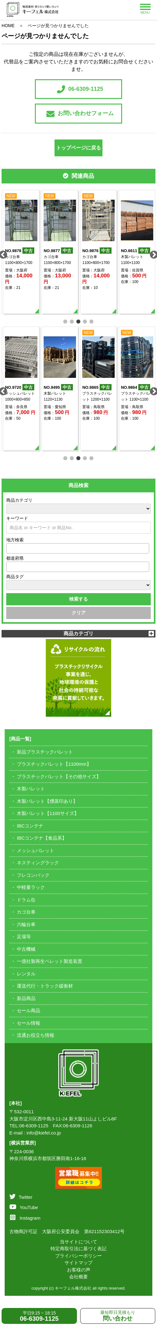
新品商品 (26, 998)
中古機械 (26, 949)
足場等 (24, 936)
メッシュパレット (35, 850)
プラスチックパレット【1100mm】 (54, 764)
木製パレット (31, 788)
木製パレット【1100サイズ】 (47, 813)
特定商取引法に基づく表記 (78, 1248)
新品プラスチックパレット (45, 751)
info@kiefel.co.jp (43, 1132)
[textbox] (10, 548)
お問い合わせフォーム (80, 114)
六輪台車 (26, 924)
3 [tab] (78, 321)
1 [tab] (65, 321)
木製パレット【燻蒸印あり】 (47, 801)
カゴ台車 (26, 912)
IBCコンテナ (30, 825)
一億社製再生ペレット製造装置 (49, 961)
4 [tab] (85, 321)
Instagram (25, 1218)
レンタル (26, 973)
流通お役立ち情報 (35, 1035)
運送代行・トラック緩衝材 (45, 985)
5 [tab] (91, 321)
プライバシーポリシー (78, 1255)
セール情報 (28, 1023)
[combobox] (77, 548)
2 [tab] (72, 321)
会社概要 (78, 1276)
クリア (79, 612)
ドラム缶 (26, 899)
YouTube (23, 1207)
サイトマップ (78, 1262)
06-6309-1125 (80, 89)
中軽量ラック (31, 887)
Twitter (20, 1197)
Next (152, 253)
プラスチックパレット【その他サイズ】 (59, 776)
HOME (8, 25)
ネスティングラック (38, 862)
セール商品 (28, 1010)
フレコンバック (33, 875)
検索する (78, 599)
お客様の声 (78, 1269)
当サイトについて (78, 1241)
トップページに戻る (78, 147)
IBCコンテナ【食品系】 (42, 838)
